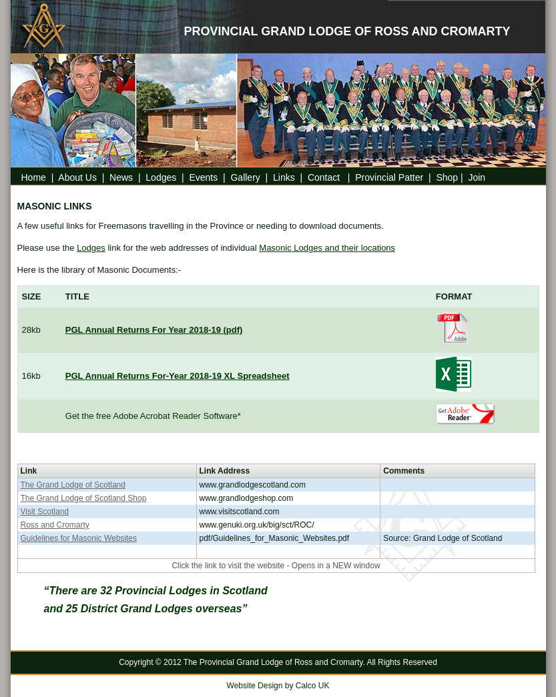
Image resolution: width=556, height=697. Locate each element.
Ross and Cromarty (55, 525)
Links (284, 177)
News (121, 177)
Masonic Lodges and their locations (327, 248)
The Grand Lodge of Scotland (73, 485)
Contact (326, 177)
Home (33, 177)
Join (476, 177)
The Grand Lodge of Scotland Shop (84, 498)
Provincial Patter (389, 177)
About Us (77, 177)
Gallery (245, 177)
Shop (447, 177)
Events (203, 177)
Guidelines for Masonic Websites (79, 538)
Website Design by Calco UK (278, 685)
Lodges (161, 177)
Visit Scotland (45, 511)
